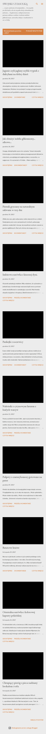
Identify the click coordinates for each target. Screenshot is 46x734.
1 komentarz (19, 97)
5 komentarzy (20, 365)
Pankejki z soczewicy (13, 341)
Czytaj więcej (37, 97)
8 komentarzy (20, 233)
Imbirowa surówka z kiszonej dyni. (20, 274)
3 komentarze (20, 571)
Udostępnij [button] (7, 97)
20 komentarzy (20, 165)
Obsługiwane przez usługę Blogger (23, 728)
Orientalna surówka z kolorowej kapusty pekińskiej (19, 613)
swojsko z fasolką (15, 4)
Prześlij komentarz (22, 298)
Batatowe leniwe (11, 547)
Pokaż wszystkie (34, 31)
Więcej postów (36, 720)
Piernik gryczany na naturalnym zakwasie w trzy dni (19, 208)
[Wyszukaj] (37, 4)
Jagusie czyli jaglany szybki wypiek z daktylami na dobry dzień (21, 72)
